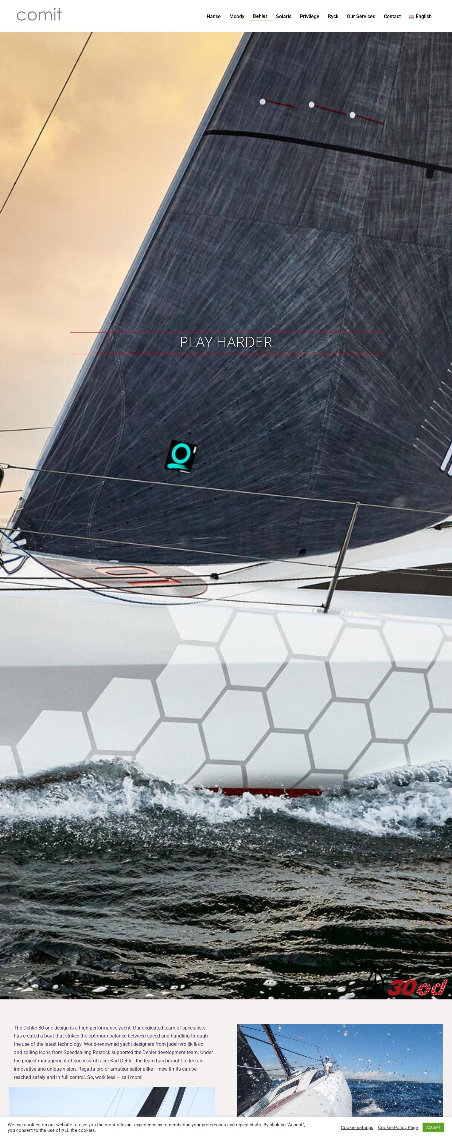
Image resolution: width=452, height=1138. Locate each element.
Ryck (333, 16)
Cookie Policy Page (398, 1127)
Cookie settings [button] (357, 1127)
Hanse (214, 16)
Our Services (361, 16)
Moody (236, 16)
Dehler (260, 16)
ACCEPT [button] (433, 1127)
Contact (392, 16)
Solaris (283, 16)
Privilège (309, 16)
